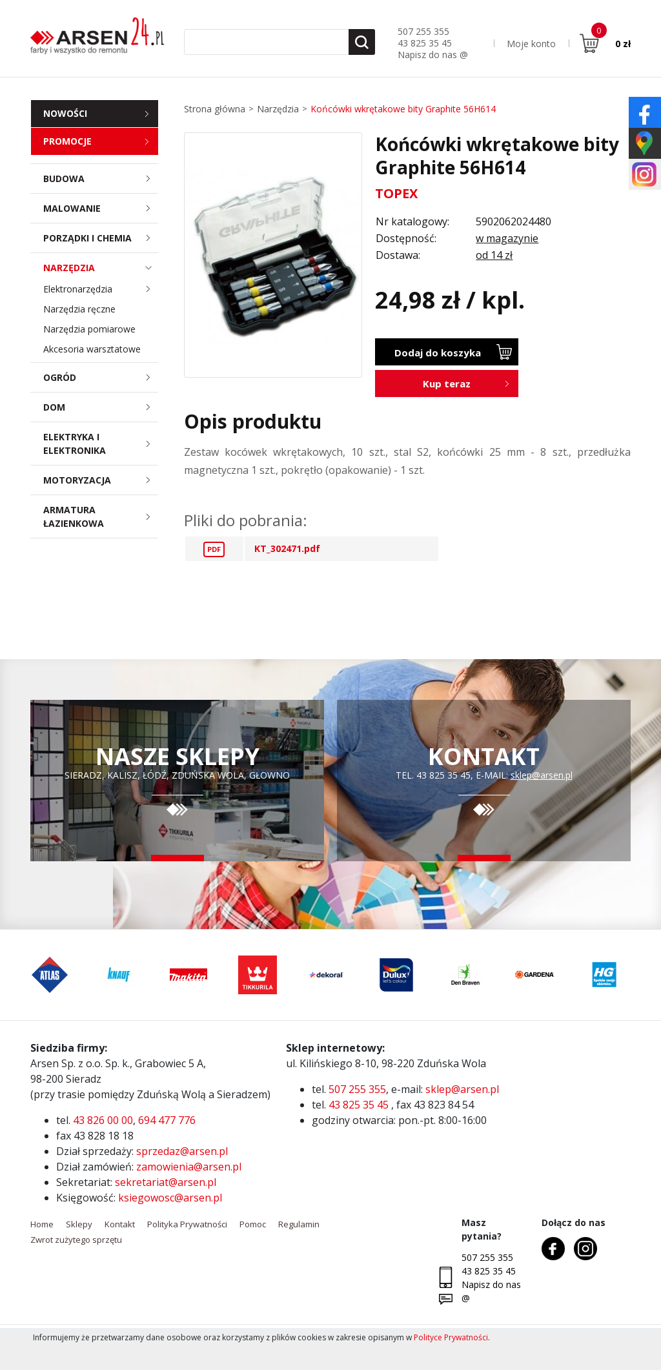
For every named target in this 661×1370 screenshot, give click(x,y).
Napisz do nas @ (433, 54)
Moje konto (531, 43)
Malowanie (100, 208)
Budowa (100, 178)
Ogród (100, 377)
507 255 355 (423, 31)
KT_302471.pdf (287, 548)
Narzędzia (100, 267)
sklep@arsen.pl (542, 775)
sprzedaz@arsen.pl (182, 1151)
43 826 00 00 (103, 1120)
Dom (100, 407)
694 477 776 (167, 1120)
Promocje (67, 141)
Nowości (65, 113)
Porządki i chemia (100, 237)
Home (42, 1224)
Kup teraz (447, 383)
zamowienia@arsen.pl (188, 1167)
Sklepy (79, 1224)
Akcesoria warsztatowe (92, 349)
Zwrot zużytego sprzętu (76, 1239)
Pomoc (252, 1224)
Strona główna (214, 109)
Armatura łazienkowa (100, 516)
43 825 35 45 (425, 43)
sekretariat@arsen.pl (165, 1182)
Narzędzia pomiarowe (89, 329)
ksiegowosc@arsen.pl (170, 1198)
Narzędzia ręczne (79, 309)
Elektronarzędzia (100, 289)
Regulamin (299, 1224)
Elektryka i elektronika (100, 443)
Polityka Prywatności (187, 1224)
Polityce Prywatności (451, 1337)
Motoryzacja (100, 480)
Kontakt (120, 1224)
